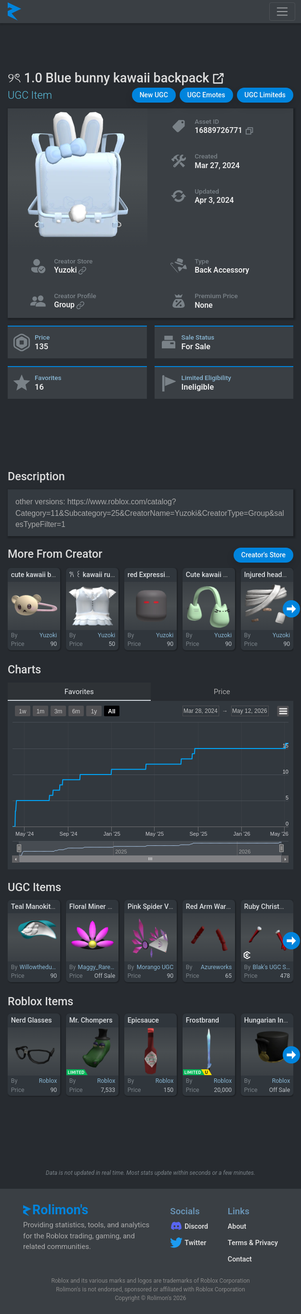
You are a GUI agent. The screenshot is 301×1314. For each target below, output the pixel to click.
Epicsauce (143, 1020)
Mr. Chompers (91, 1020)
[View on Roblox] (217, 78)
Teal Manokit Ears (38, 906)
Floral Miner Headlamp (104, 906)
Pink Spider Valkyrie (158, 906)
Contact (240, 1259)
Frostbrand (202, 1020)
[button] (154, 95)
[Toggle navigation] (282, 11)
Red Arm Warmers (214, 906)
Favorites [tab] (79, 691)
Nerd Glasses (31, 1020)
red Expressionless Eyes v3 (169, 574)
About (237, 1226)
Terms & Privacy (253, 1243)
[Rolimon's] (14, 11)
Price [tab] (222, 691)
